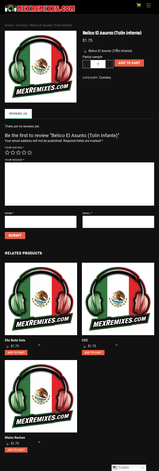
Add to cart (129, 63)
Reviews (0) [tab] (18, 113)
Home (9, 25)
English (121, 467)
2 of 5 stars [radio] (12, 152)
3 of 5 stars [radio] (18, 152)
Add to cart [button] (16, 352)
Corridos (21, 25)
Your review (14, 159)
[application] (85, 52)
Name (9, 213)
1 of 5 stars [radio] (7, 152)
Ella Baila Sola (15, 340)
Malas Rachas (15, 437)
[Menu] (149, 5)
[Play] (85, 51)
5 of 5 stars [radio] (29, 152)
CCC (85, 340)
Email (88, 213)
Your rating (14, 147)
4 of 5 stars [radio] (24, 152)
